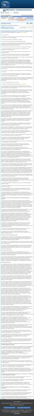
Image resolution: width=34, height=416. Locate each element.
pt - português (27, 9)
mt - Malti (23, 9)
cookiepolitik (25, 413)
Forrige (8, 12)
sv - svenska (4, 10)
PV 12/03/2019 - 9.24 (21, 18)
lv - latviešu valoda (19, 9)
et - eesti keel (10, 9)
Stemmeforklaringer (21, 20)
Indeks (3, 12)
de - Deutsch (8, 9)
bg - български (3, 9)
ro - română (28, 9)
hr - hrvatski (16, 9)
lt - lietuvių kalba (20, 9)
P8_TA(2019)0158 (30, 18)
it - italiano (18, 9)
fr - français (14, 9)
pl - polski (25, 9)
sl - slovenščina (31, 9)
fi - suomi (3, 10)
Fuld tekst (17, 12)
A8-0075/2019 (3, 18)
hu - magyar (22, 9)
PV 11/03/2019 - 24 (12, 18)
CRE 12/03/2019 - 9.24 (21, 19)
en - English (12, 9)
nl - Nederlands (24, 9)
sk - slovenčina (29, 9)
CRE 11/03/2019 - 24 (12, 19)
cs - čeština (6, 9)
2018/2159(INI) (7, 15)
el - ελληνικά (11, 9)
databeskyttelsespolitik (15, 413)
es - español (4, 9)
